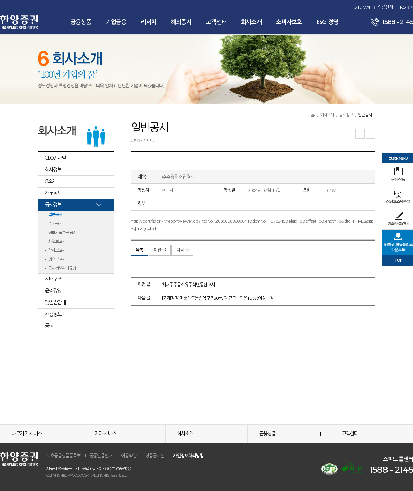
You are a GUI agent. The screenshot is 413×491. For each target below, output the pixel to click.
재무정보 (53, 192)
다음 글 (182, 250)
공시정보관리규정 (62, 268)
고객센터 (216, 22)
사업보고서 (56, 241)
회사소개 (251, 22)
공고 (49, 325)
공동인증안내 (100, 455)
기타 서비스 (126, 433)
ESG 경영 (327, 22)
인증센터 (385, 7)
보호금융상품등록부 (63, 455)
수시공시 (55, 224)
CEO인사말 (55, 157)
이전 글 (159, 250)
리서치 (148, 22)
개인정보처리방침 (188, 455)
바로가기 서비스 (43, 433)
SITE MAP (362, 7)
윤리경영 (53, 290)
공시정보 (346, 115)
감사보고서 (56, 250)
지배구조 (53, 278)
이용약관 (128, 455)
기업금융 (116, 22)
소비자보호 (289, 22)
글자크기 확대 (360, 134)
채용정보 (53, 314)
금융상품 (81, 22)
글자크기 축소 (370, 134)
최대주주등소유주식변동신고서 (188, 284)
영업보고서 (56, 259)
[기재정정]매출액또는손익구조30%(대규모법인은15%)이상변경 (217, 298)
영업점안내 (55, 302)
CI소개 (50, 181)
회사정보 (53, 169)
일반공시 (55, 215)
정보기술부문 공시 (62, 233)
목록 (139, 250)
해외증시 (181, 22)
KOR (404, 7)
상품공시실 (154, 455)
